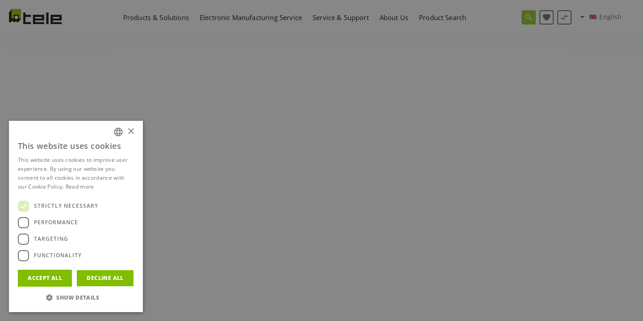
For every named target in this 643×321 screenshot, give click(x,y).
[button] (76, 297)
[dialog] (321, 160)
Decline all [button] (105, 278)
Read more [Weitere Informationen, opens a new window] (80, 186)
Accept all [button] (45, 278)
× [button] (130, 131)
